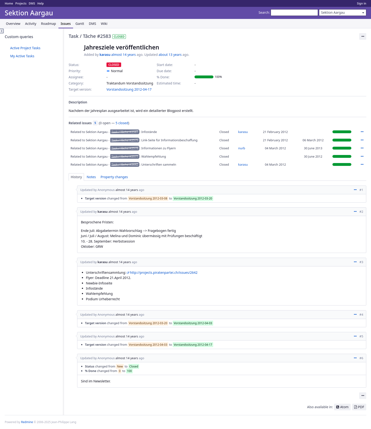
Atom (344, 407)
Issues (66, 23)
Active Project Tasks (25, 48)
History (76, 177)
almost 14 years (123, 54)
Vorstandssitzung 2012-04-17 (129, 89)
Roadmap (48, 23)
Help (40, 3)
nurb (241, 148)
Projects (20, 3)
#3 (361, 262)
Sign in (361, 3)
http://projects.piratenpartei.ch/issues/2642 (164, 272)
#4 (361, 314)
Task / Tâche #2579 (124, 140)
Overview (13, 23)
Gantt (79, 23)
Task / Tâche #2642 (124, 164)
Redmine (27, 422)
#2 (361, 211)
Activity (30, 23)
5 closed (121, 123)
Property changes (114, 177)
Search (264, 12)
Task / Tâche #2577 (124, 156)
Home (9, 3)
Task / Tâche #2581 (124, 132)
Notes (91, 177)
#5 (361, 336)
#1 (361, 190)
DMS (32, 3)
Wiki (104, 23)
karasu (104, 54)
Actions (362, 132)
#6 (361, 358)
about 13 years (170, 54)
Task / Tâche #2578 (124, 148)
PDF (361, 407)
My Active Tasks (22, 56)
